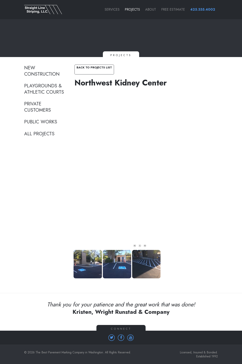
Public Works (40, 122)
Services (112, 9)
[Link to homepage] (45, 9)
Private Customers (37, 107)
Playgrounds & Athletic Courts (44, 89)
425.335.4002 (202, 9)
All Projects (39, 134)
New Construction (42, 71)
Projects (132, 9)
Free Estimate (173, 9)
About (150, 9)
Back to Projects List (94, 67)
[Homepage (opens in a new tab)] (111, 337)
